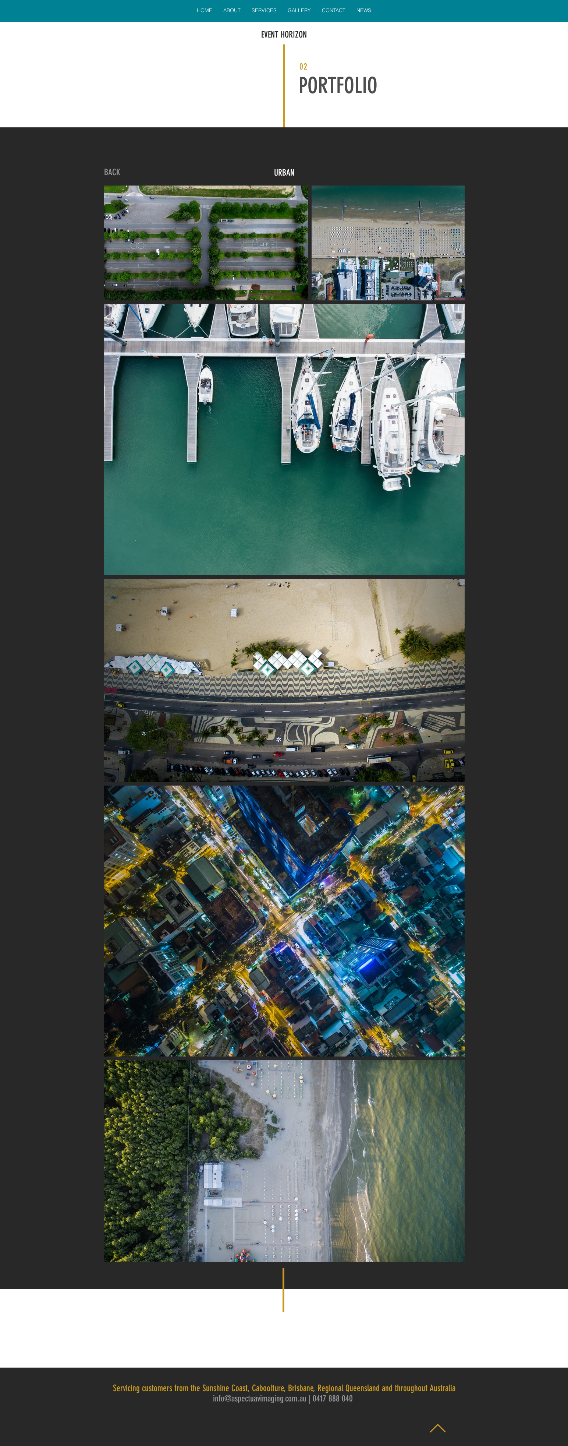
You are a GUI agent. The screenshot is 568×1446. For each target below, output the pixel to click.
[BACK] (112, 172)
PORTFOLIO (338, 86)
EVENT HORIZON (284, 34)
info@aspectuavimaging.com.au (259, 1398)
